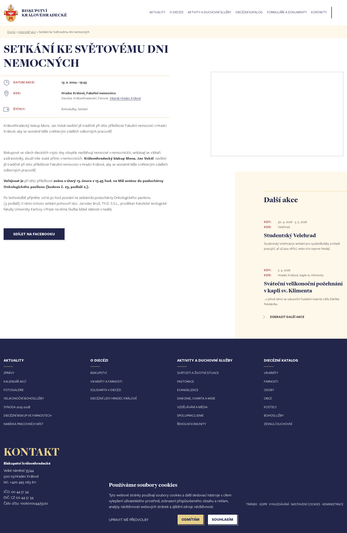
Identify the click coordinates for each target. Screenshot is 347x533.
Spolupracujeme (190, 415)
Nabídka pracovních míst (23, 424)
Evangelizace (187, 390)
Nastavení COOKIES (305, 504)
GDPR (263, 504)
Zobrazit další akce (287, 317)
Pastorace (185, 381)
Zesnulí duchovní (278, 424)
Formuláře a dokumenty (287, 12)
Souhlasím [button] (222, 519)
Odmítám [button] (190, 519)
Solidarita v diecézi (105, 390)
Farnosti (271, 381)
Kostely (270, 407)
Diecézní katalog (249, 12)
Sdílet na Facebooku (34, 233)
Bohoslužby (274, 415)
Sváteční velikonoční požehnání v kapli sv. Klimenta (303, 287)
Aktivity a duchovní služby (209, 12)
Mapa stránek (246, 504)
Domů (11, 32)
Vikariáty (271, 373)
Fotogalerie (14, 390)
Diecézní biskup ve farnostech (28, 415)
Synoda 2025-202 (16, 407)
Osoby (269, 390)
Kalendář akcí (27, 32)
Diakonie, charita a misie (196, 398)
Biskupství (98, 373)
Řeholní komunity (191, 424)
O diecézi (176, 12)
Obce (268, 398)
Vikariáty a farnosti (106, 381)
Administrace (332, 504)
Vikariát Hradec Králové (125, 98)
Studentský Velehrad (290, 235)
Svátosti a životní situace (198, 373)
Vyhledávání (279, 504)
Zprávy (9, 373)
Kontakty (319, 12)
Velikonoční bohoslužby (24, 398)
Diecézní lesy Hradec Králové (113, 398)
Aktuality (157, 12)
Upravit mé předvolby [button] (128, 519)
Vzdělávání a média (192, 407)
